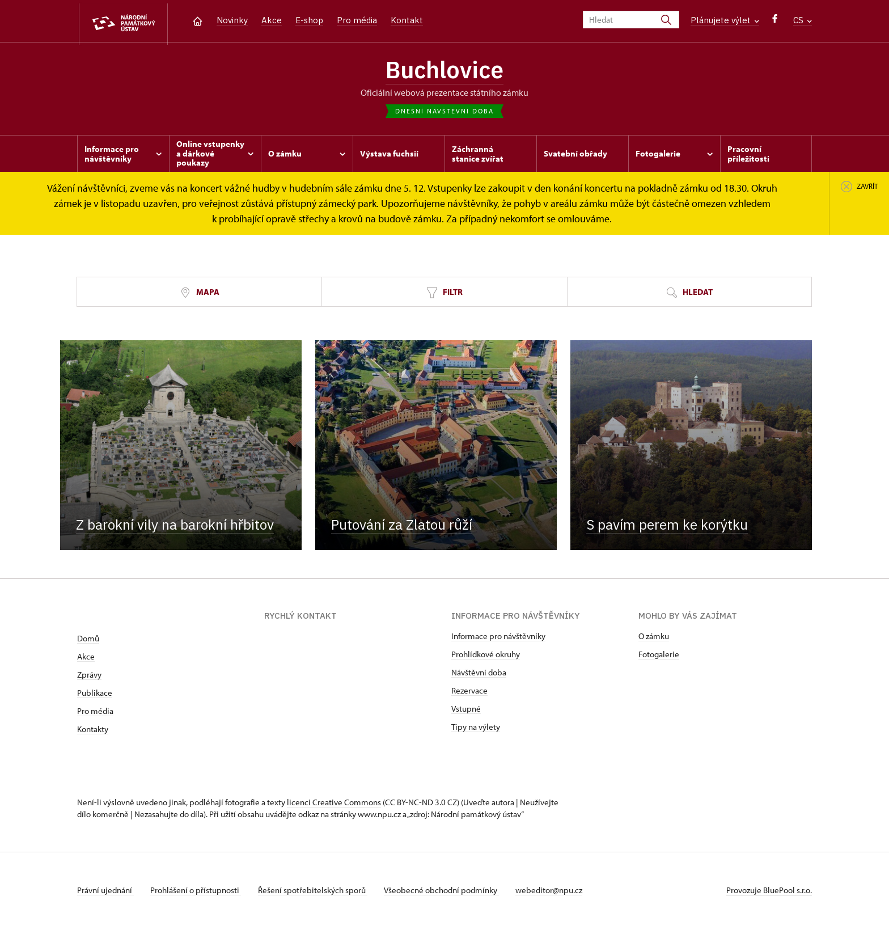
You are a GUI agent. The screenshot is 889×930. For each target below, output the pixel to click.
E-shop (309, 20)
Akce (271, 20)
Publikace (94, 695)
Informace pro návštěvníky (498, 638)
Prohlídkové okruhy (485, 656)
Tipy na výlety (475, 729)
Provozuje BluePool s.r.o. (769, 892)
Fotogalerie (658, 656)
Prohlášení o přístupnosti (197, 892)
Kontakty (92, 731)
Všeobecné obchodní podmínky (445, 892)
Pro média (357, 20)
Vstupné (466, 710)
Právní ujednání (105, 892)
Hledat (689, 295)
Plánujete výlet (725, 20)
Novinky (232, 20)
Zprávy (89, 676)
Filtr (444, 295)
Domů (88, 640)
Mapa (199, 295)
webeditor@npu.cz (555, 892)
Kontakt (407, 20)
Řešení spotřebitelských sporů (315, 892)
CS (802, 20)
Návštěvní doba (478, 674)
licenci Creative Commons (334, 804)
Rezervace (469, 692)
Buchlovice (444, 71)
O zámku (653, 638)
